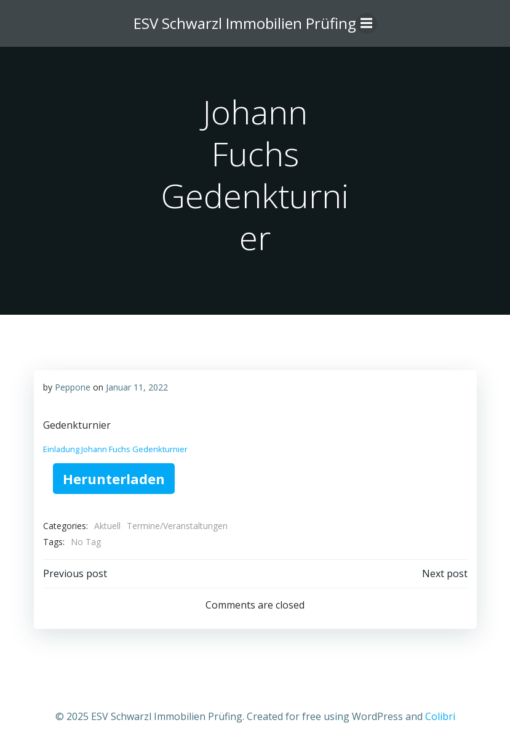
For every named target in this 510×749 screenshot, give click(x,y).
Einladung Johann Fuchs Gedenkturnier (115, 449)
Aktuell (107, 526)
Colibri (440, 716)
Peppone (72, 387)
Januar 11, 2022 (137, 387)
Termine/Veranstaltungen (177, 526)
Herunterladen (114, 478)
